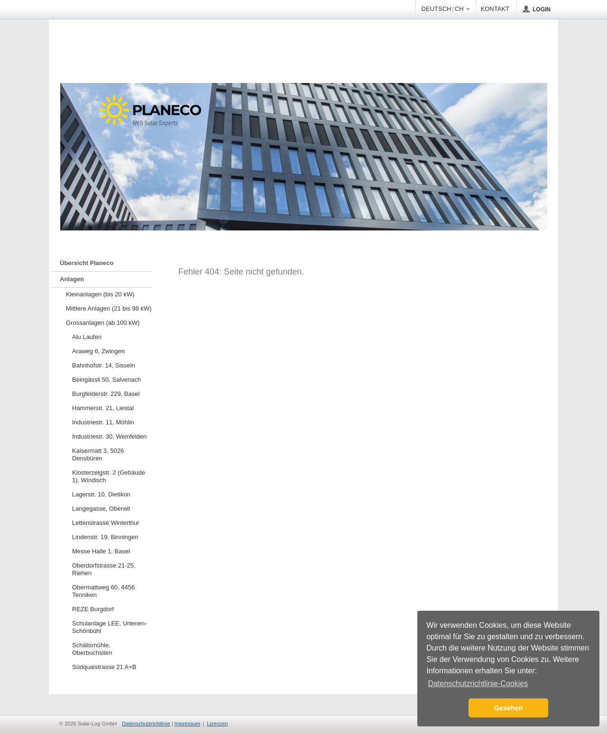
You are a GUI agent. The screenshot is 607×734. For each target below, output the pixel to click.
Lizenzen (217, 723)
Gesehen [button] (508, 708)
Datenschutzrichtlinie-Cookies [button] (478, 683)
